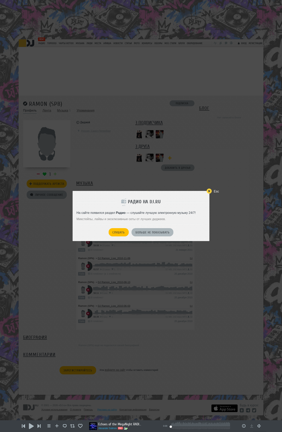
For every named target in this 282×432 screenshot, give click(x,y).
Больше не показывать (153, 232)
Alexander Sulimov (107, 428)
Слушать (118, 232)
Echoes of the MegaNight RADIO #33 (119, 424)
